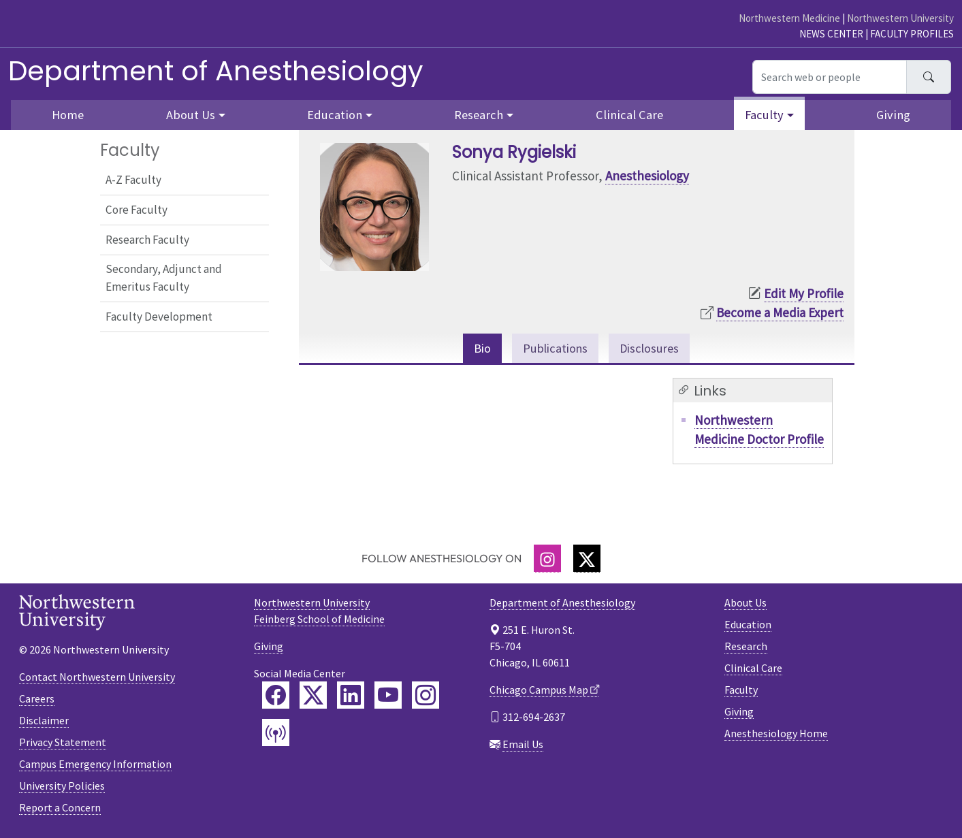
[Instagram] (547, 559)
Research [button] (478, 115)
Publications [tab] (554, 348)
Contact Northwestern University (97, 677)
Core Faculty (136, 209)
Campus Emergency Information (95, 764)
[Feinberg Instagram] (425, 695)
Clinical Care (629, 115)
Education (747, 625)
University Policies (62, 786)
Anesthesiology (647, 175)
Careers (36, 699)
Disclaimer (44, 721)
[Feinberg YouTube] (388, 695)
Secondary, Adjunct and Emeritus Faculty (164, 277)
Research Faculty (147, 239)
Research (745, 647)
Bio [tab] (479, 348)
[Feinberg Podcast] (275, 733)
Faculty (741, 690)
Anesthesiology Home (776, 734)
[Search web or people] (829, 77)
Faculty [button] (764, 115)
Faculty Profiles (912, 33)
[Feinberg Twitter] (313, 695)
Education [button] (334, 115)
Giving (893, 115)
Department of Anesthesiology (215, 71)
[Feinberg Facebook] (275, 695)
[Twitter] (586, 559)
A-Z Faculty (133, 179)
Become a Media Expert (780, 312)
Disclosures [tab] (651, 348)
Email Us (522, 745)
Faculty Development (159, 316)
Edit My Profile (804, 293)
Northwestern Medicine (789, 18)
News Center (831, 33)
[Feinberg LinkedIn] (350, 695)
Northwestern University (900, 18)
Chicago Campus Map (539, 690)
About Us (745, 603)
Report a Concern (60, 808)
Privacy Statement (62, 743)
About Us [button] (190, 115)
